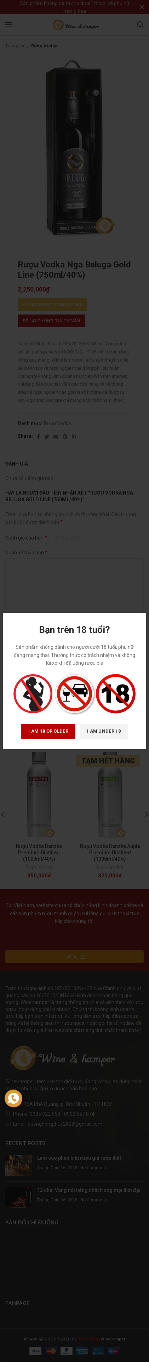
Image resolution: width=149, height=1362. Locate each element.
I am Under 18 (104, 731)
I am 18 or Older (48, 731)
